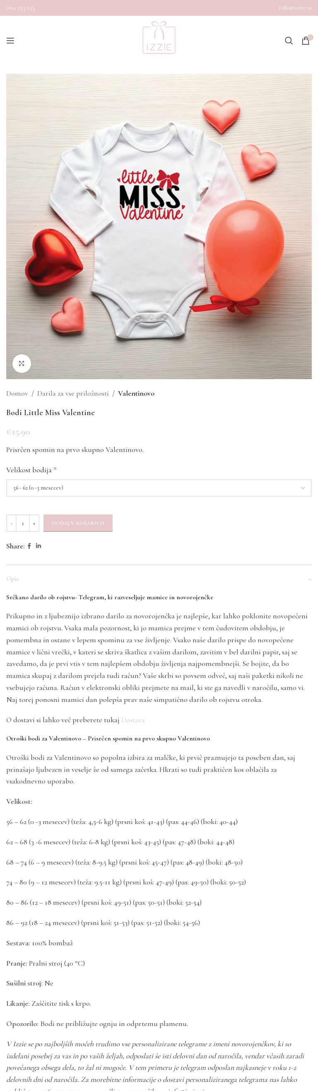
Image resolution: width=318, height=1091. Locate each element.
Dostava (133, 719)
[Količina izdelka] (23, 523)
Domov (17, 393)
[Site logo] (159, 40)
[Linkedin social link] (38, 546)
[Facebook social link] (29, 546)
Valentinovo (136, 393)
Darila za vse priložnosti (73, 393)
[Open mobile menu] (10, 40)
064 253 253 (20, 7)
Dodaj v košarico (78, 523)
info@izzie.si (295, 7)
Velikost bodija (31, 469)
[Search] (289, 40)
